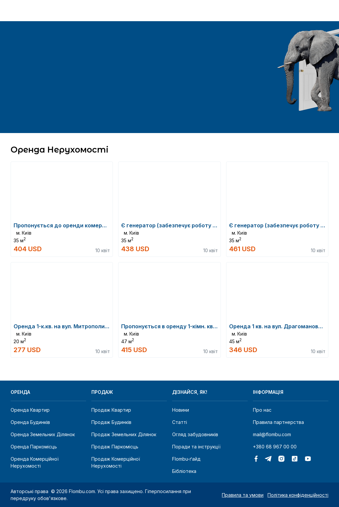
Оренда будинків (30, 422)
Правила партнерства (278, 422)
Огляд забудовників (195, 434)
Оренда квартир (30, 410)
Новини (180, 410)
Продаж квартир (111, 410)
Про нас (262, 410)
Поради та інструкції (196, 446)
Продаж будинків (111, 422)
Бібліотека (184, 471)
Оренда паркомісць (34, 446)
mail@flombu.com (272, 434)
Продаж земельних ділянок (123, 434)
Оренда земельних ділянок (43, 434)
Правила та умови (243, 495)
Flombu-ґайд (186, 459)
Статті (179, 422)
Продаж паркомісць (114, 446)
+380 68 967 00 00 (275, 446)
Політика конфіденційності (297, 495)
